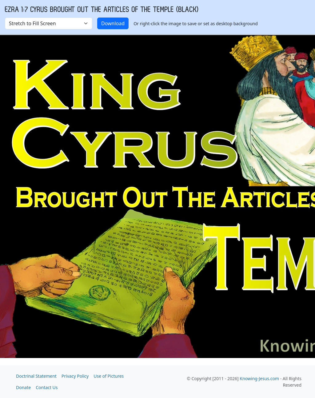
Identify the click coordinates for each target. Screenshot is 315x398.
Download (113, 23)
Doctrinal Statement (36, 376)
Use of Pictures (109, 376)
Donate (23, 387)
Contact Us (47, 387)
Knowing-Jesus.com (259, 378)
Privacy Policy (75, 376)
